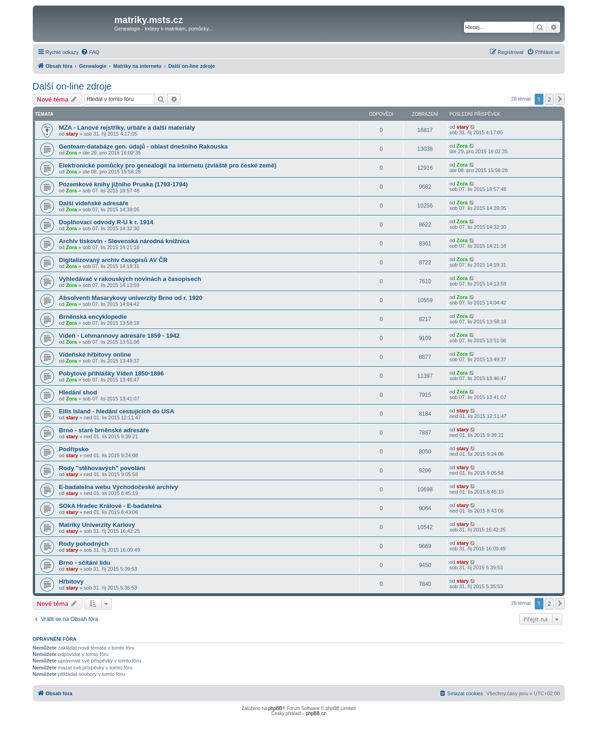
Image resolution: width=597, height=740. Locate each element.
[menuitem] (90, 52)
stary (72, 134)
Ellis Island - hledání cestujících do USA (117, 411)
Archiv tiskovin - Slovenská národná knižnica (124, 241)
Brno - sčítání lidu (84, 562)
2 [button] (549, 99)
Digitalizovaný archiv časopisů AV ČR (113, 260)
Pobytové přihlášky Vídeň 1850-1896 (111, 373)
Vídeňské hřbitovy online (95, 354)
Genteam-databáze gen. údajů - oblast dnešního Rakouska (143, 146)
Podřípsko (74, 449)
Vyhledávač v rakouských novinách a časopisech (130, 278)
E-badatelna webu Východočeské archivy (118, 486)
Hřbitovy (71, 581)
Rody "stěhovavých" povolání (102, 468)
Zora (71, 152)
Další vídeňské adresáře (93, 203)
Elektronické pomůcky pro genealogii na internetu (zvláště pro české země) (168, 165)
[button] (560, 99)
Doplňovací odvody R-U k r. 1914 (106, 222)
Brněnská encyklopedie (93, 316)
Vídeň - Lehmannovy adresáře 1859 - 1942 (119, 335)
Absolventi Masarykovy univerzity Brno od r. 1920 (131, 297)
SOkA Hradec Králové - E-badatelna (110, 505)
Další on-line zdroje (72, 86)
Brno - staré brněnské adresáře (104, 430)
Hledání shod (78, 392)
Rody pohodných (84, 543)
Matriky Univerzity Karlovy (97, 524)
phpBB (275, 708)
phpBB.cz (316, 713)
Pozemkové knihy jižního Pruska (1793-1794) (123, 184)
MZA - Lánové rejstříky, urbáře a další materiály (127, 127)
